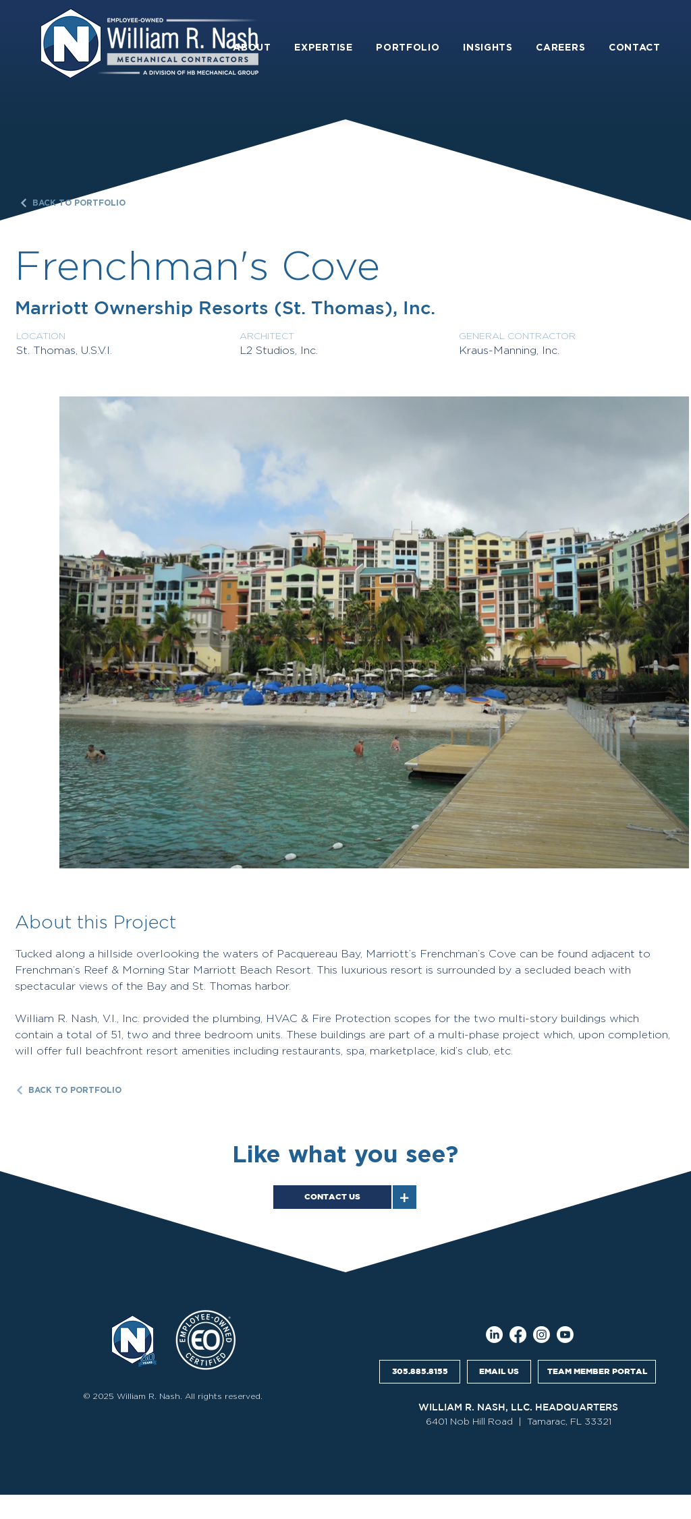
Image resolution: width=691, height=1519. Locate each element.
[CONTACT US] (332, 1197)
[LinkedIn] (494, 1334)
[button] (252, 47)
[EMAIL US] (499, 1371)
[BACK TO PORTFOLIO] (75, 202)
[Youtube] (565, 1334)
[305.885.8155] (419, 1371)
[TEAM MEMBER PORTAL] (597, 1371)
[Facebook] (517, 1334)
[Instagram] (541, 1334)
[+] (404, 1197)
